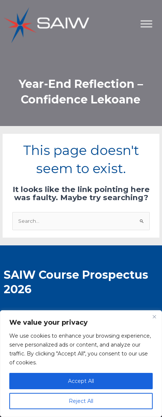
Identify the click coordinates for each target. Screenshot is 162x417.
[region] (81, 363)
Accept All (81, 381)
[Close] (154, 316)
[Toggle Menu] (152, 61)
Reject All (81, 401)
